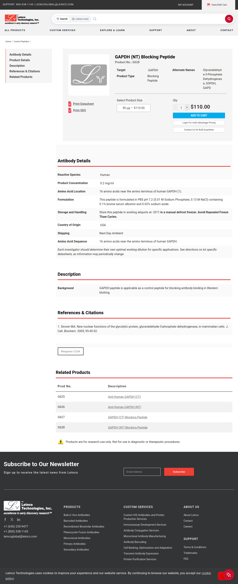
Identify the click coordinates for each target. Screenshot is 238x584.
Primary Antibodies (75, 543)
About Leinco (191, 515)
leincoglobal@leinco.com (20, 536)
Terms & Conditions (195, 547)
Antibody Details (20, 54)
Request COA (70, 351)
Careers (188, 526)
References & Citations (24, 71)
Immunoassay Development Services (145, 524)
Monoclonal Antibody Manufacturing (145, 536)
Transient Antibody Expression (141, 553)
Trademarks (190, 552)
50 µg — (134, 108)
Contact (188, 520)
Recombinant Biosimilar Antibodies (84, 526)
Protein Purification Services (140, 559)
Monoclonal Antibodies (77, 538)
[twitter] (11, 519)
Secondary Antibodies (76, 549)
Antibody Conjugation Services (141, 530)
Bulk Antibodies (77, 515)
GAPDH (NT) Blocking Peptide (127, 427)
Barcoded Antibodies (76, 520)
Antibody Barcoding (135, 541)
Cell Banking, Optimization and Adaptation (148, 547)
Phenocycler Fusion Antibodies (81, 532)
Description (17, 65)
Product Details (19, 60)
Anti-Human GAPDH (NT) (124, 407)
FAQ (186, 558)
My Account (185, 4)
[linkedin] (18, 519)
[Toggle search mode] (73, 18)
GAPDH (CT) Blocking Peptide (127, 417)
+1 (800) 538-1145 (16, 531)
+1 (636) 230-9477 (16, 526)
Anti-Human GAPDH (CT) (124, 397)
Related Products (20, 77)
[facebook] (5, 519)
